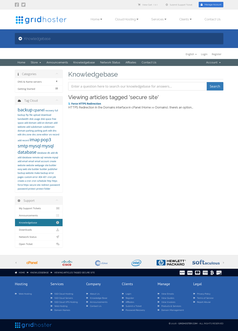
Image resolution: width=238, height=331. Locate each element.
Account (213, 62)
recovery (49, 110)
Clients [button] (185, 19)
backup (25, 110)
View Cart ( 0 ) (147, 4)
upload (36, 115)
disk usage (34, 119)
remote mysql (51, 157)
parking (38, 130)
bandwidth (23, 119)
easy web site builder (28, 169)
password (55, 184)
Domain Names (60, 310)
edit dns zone (24, 134)
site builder (50, 165)
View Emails (166, 294)
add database (25, 157)
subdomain (49, 126)
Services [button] (158, 19)
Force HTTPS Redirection (84, 103)
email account (42, 161)
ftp (27, 115)
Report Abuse (202, 302)
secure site (34, 184)
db (48, 152)
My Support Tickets (39, 208)
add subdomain (34, 126)
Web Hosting (23, 294)
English (191, 54)
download (46, 115)
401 (45, 177)
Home (21, 62)
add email (23, 161)
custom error (31, 177)
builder (43, 169)
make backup (41, 173)
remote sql (37, 157)
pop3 (46, 139)
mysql (35, 146)
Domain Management (171, 310)
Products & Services (169, 306)
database (41, 152)
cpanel (38, 110)
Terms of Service (203, 298)
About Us (93, 294)
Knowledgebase (84, 62)
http (49, 180)
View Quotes (166, 298)
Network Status (110, 62)
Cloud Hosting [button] (126, 19)
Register (217, 54)
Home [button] (96, 19)
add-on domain (45, 122)
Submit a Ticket (132, 306)
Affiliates (130, 62)
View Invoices (166, 302)
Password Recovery (133, 310)
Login (204, 54)
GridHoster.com (187, 323)
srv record (54, 134)
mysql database (36, 149)
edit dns (52, 130)
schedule (41, 180)
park (45, 130)
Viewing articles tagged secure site (74, 272)
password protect (27, 188)
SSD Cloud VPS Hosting (64, 302)
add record (23, 140)
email (31, 161)
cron (34, 180)
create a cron (24, 180)
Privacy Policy (201, 294)
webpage (39, 165)
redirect (45, 184)
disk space (46, 119)
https (54, 180)
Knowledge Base (96, 298)
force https (23, 184)
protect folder (43, 188)
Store (36, 62)
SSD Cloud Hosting (61, 294)
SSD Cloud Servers (61, 298)
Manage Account (211, 4)
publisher (52, 169)
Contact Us (213, 19)
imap (35, 139)
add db (54, 152)
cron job (52, 177)
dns (34, 134)
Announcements (57, 62)
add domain (30, 122)
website (30, 165)
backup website (26, 173)
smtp (23, 146)
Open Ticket (39, 244)
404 (40, 177)
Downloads (39, 230)
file (31, 115)
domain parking (26, 130)
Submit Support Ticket (179, 4)
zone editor (42, 134)
